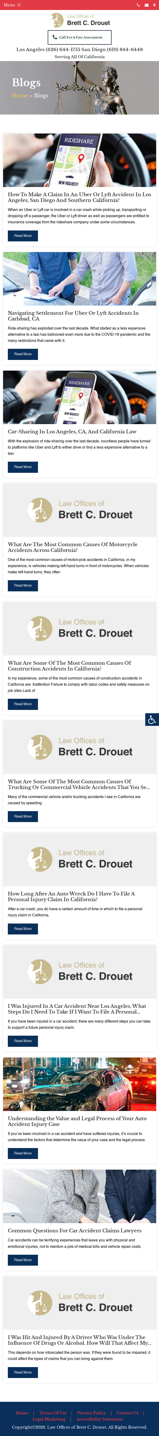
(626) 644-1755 (63, 49)
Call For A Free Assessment (77, 37)
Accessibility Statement (99, 1419)
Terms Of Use (52, 1413)
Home (20, 95)
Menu (13, 5)
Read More (23, 236)
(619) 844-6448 (125, 49)
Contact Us (127, 1413)
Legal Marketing (49, 1419)
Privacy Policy (91, 1413)
